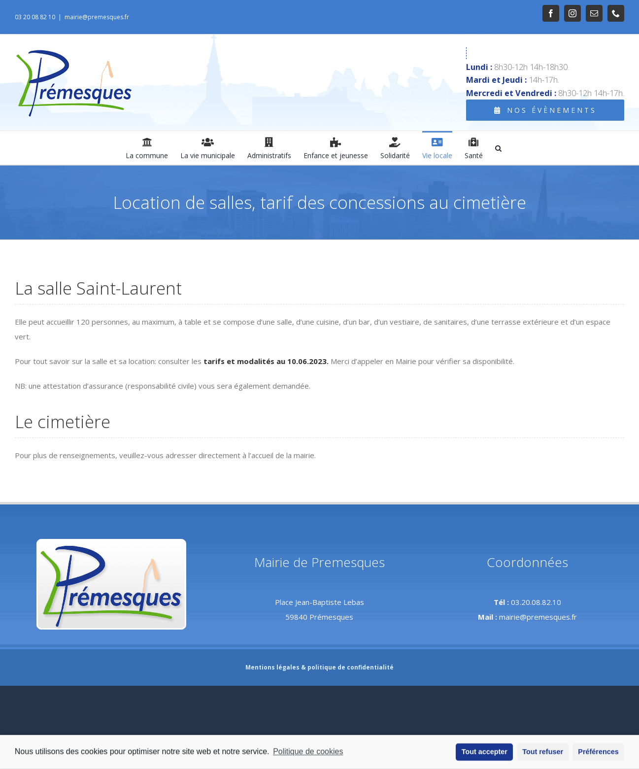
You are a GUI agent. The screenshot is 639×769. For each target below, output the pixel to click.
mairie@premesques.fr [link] (97, 17)
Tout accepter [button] (484, 754)
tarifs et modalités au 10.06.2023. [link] (266, 361)
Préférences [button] (598, 754)
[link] (550, 13)
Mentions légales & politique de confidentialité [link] (319, 667)
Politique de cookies (308, 753)
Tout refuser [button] (542, 754)
